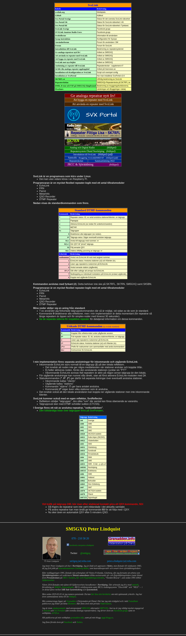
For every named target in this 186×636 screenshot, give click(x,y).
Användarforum (62, 42)
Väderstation (105, 604)
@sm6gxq (85, 553)
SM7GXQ (104, 608)
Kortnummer (76, 350)
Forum (58, 45)
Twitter (73, 553)
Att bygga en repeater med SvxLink (70, 59)
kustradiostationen (66, 568)
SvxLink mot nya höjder (65, 62)
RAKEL (58, 587)
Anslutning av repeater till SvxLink (70, 66)
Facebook (68, 622)
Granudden (71, 601)
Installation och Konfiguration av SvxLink (73, 72)
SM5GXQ (76, 529)
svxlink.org (60, 12)
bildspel (112, 147)
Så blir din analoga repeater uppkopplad (72, 69)
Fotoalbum (133, 601)
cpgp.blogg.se (107, 618)
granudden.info (77, 618)
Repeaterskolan (61, 82)
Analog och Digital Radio (82, 147)
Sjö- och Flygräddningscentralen (90, 578)
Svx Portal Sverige (63, 19)
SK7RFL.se (60, 79)
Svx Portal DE (61, 25)
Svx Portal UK (61, 22)
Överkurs (59, 89)
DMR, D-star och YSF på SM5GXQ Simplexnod (75, 86)
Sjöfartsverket (48, 580)
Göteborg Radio (82, 568)
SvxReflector (60, 35)
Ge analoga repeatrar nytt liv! (67, 52)
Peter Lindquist (104, 529)
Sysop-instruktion (62, 39)
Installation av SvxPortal (65, 76)
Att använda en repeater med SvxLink (71, 55)
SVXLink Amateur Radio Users (68, 32)
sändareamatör (59, 608)
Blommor (72, 604)
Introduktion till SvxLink (66, 49)
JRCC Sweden (69, 578)
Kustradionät (67, 587)
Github (58, 15)
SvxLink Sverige (62, 29)
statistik (135, 585)
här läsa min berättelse (101, 594)
